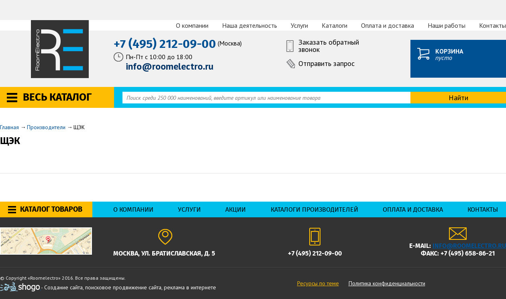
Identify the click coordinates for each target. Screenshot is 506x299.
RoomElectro (60, 49)
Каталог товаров (51, 209)
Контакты (492, 25)
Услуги (299, 25)
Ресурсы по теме (318, 283)
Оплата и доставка (387, 25)
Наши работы (446, 25)
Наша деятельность (249, 25)
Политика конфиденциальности (387, 283)
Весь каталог (57, 97)
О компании (192, 25)
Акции (235, 209)
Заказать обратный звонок (328, 46)
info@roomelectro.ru (469, 245)
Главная (9, 127)
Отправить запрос (326, 63)
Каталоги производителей (314, 209)
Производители (46, 127)
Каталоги (334, 25)
